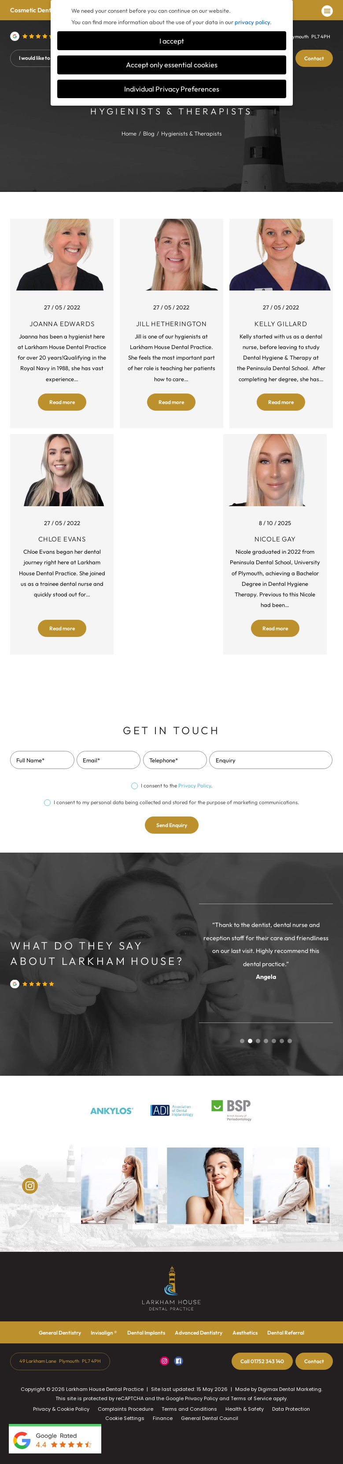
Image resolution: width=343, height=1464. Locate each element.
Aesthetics (245, 1332)
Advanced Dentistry (198, 1332)
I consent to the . (176, 785)
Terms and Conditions (189, 1409)
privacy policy (252, 22)
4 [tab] (266, 1041)
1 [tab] (242, 1041)
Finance (163, 1418)
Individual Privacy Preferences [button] (171, 89)
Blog (149, 133)
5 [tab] (274, 1041)
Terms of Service (251, 1398)
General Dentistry (60, 1332)
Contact (314, 58)
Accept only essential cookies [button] (172, 64)
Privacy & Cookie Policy (61, 1409)
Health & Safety (244, 1409)
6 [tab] (282, 1041)
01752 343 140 (262, 1361)
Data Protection (291, 1409)
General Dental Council (209, 1418)
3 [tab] (258, 1041)
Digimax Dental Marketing (289, 1389)
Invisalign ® (104, 1332)
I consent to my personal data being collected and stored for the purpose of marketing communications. (176, 802)
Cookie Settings (124, 1418)
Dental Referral (285, 1332)
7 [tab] (290, 1041)
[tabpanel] (265, 950)
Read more (62, 402)
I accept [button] (171, 41)
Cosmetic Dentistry (36, 10)
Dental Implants (146, 1332)
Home (129, 133)
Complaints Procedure (125, 1409)
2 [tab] (250, 1041)
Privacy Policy (194, 785)
